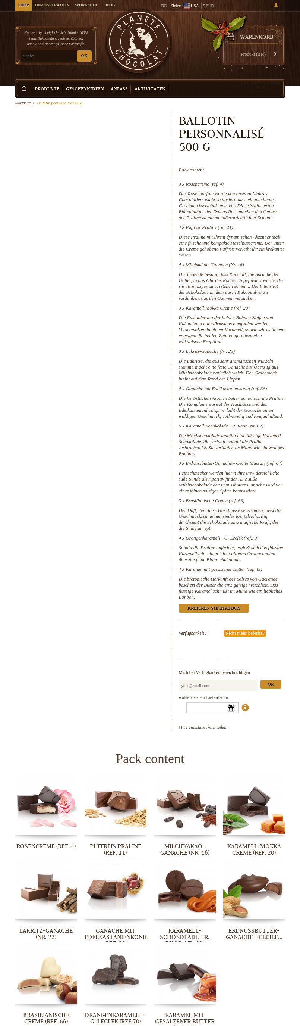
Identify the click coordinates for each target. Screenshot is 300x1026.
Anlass (119, 89)
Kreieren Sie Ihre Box (261, 85)
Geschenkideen (85, 89)
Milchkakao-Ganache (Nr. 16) (215, 264)
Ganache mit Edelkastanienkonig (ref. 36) (226, 388)
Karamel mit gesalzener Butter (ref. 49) (224, 569)
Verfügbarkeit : (193, 633)
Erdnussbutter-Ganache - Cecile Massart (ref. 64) (234, 463)
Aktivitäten (150, 89)
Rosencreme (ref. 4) (205, 184)
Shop (23, 5)
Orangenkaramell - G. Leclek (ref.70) (222, 538)
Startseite (23, 102)
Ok (271, 685)
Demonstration (52, 5)
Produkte (47, 89)
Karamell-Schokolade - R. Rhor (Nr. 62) (224, 426)
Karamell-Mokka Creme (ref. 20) (218, 308)
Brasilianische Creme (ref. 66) (215, 500)
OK (84, 56)
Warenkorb (257, 37)
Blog (109, 5)
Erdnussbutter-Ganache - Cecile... (254, 934)
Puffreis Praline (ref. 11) (209, 227)
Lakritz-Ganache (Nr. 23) (210, 351)
